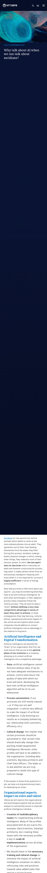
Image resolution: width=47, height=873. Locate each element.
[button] (34, 5)
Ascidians (8, 538)
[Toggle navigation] (44, 5)
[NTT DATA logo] (10, 5)
